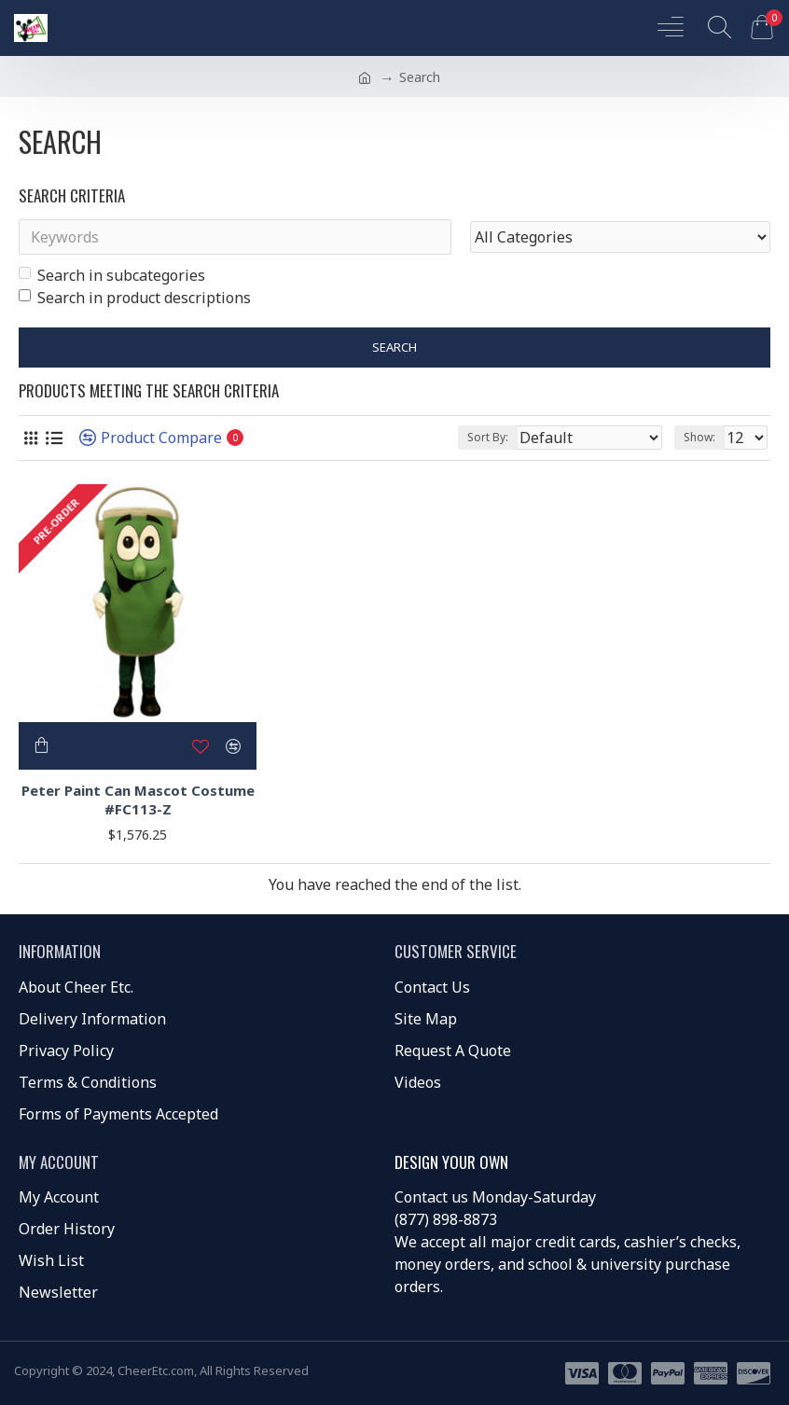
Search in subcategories (112, 275)
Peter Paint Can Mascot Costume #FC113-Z (138, 800)
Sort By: (487, 437)
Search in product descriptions (135, 297)
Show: (699, 437)
